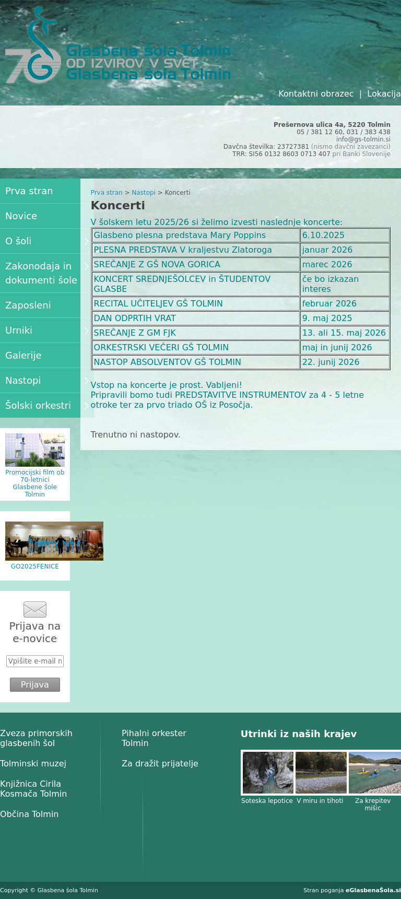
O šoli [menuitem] (47, 240)
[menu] (47, 298)
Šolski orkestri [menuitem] (47, 405)
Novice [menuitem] (21, 215)
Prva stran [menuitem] (29, 190)
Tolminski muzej (33, 763)
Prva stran (107, 192)
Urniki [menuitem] (47, 330)
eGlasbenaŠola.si (373, 890)
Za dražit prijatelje (160, 763)
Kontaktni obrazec (315, 94)
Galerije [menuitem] (23, 355)
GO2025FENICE (35, 566)
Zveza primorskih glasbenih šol (36, 738)
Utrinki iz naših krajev (299, 733)
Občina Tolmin (29, 814)
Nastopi (144, 192)
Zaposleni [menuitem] (28, 305)
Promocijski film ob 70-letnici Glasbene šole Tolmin (34, 483)
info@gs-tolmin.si (363, 139)
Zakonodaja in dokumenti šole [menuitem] (47, 273)
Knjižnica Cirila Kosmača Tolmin (33, 789)
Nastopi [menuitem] (47, 380)
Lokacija (384, 94)
